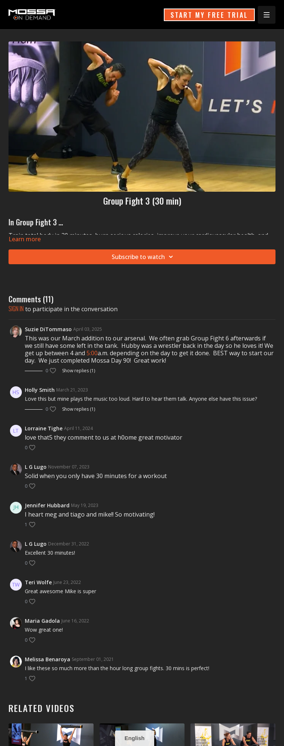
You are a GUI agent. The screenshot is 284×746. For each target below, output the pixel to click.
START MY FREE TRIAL (209, 15)
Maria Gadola (42, 620)
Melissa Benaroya (47, 659)
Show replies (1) (78, 371)
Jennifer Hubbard (47, 505)
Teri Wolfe (38, 582)
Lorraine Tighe (43, 428)
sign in (16, 308)
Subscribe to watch (143, 256)
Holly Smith (40, 389)
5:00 (92, 353)
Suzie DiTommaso (48, 329)
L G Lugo (36, 466)
